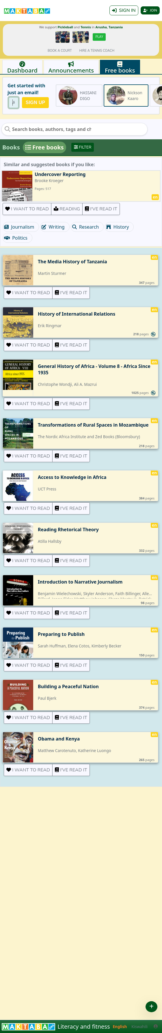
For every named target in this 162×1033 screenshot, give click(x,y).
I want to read (27, 209)
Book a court (60, 51)
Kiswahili (139, 1026)
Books (11, 147)
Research (85, 227)
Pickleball (65, 27)
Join (150, 10)
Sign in (124, 10)
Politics (15, 238)
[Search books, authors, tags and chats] (48, 129)
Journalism (19, 227)
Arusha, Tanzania (109, 27)
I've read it (101, 209)
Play (99, 37)
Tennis (86, 27)
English (120, 1026)
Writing (53, 227)
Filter (83, 147)
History (117, 227)
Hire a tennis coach (97, 51)
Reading (67, 209)
